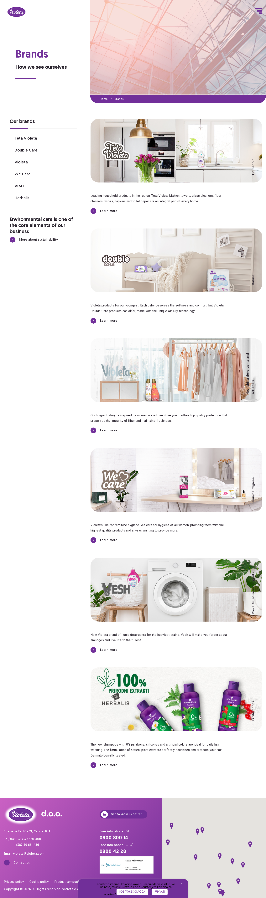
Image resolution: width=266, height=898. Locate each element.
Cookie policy (40, 882)
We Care (23, 174)
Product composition (69, 882)
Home (107, 99)
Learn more (104, 211)
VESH (19, 186)
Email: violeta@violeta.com (24, 853)
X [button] (181, 884)
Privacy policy (15, 882)
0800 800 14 (114, 838)
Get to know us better (121, 814)
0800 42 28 (113, 851)
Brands (119, 99)
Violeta (21, 162)
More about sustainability (34, 240)
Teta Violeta (26, 139)
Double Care (26, 150)
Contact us (17, 862)
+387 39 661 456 (27, 845)
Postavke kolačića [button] (132, 891)
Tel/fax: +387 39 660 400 (22, 839)
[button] (171, 826)
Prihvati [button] (160, 891)
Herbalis (22, 198)
